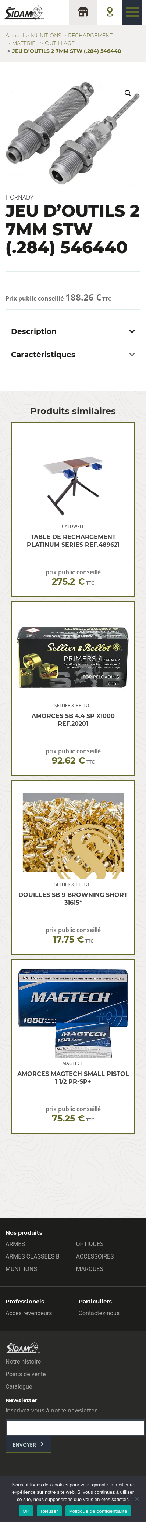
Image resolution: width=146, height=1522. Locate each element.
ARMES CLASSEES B (33, 1256)
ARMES (15, 1244)
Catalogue (19, 1386)
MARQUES (89, 1269)
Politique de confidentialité (98, 1511)
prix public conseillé (73, 577)
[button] (128, 93)
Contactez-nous (99, 1313)
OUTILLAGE (60, 43)
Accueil (15, 35)
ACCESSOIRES (95, 1256)
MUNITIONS (46, 35)
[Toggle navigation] (132, 12)
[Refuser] (136, 1499)
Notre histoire (23, 1361)
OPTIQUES (90, 1244)
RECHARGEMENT (90, 35)
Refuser (49, 1511)
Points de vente (26, 1374)
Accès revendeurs (29, 1313)
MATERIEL (25, 43)
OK (25, 1511)
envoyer (24, 1444)
